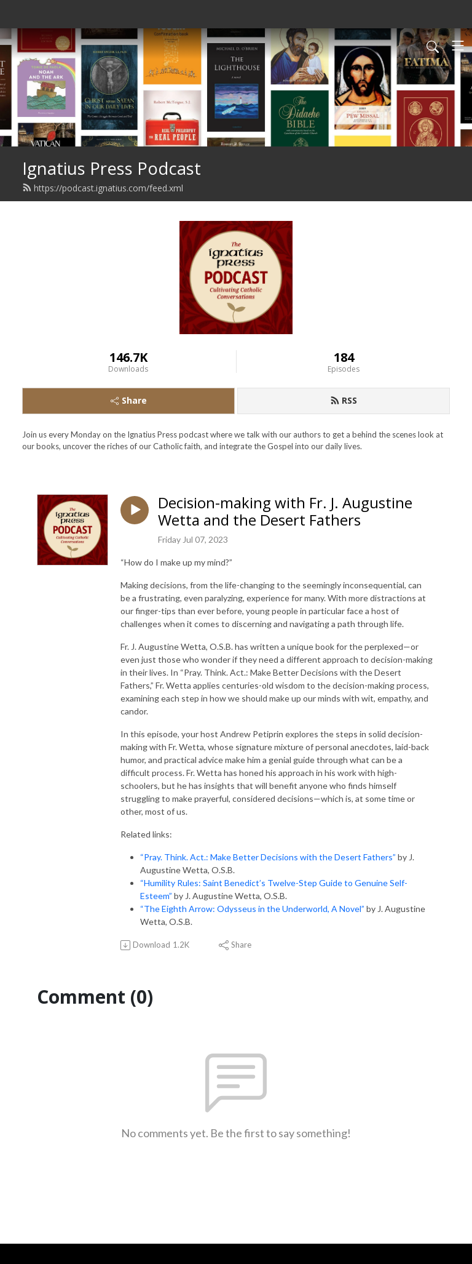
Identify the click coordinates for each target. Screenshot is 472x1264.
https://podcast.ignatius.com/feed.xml (102, 188)
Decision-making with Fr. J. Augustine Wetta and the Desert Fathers (285, 512)
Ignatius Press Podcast (111, 168)
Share (129, 400)
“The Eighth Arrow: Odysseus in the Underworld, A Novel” (252, 908)
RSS (343, 400)
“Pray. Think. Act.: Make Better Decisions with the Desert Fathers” (268, 857)
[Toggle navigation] (458, 45)
